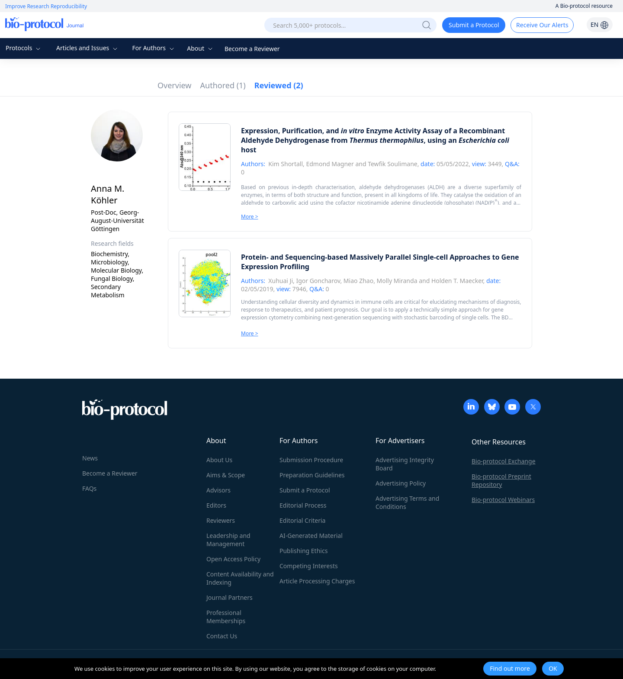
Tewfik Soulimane (392, 164)
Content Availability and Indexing (240, 578)
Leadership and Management (228, 539)
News (90, 458)
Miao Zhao (358, 281)
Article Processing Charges (317, 581)
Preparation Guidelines (312, 475)
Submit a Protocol (474, 25)
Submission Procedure (311, 460)
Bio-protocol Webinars (503, 500)
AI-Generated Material (311, 535)
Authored (223, 85)
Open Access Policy (233, 559)
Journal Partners (229, 597)
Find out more (510, 668)
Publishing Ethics (303, 551)
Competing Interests (308, 566)
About (200, 48)
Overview (174, 85)
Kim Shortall (285, 164)
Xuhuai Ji (280, 281)
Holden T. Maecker (457, 281)
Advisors (218, 490)
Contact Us (221, 636)
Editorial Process (303, 505)
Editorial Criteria (302, 520)
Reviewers (220, 520)
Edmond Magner (329, 164)
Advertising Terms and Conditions (407, 502)
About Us (219, 460)
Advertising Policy (401, 483)
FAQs (89, 488)
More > (249, 216)
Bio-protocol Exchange (504, 461)
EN (600, 24)
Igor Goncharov (318, 281)
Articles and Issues (87, 48)
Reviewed (278, 85)
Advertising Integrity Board (405, 464)
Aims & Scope (225, 475)
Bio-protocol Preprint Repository (501, 480)
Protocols (24, 48)
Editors (216, 505)
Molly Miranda (397, 281)
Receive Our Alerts (542, 25)
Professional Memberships (225, 616)
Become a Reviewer (252, 49)
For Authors (154, 48)
